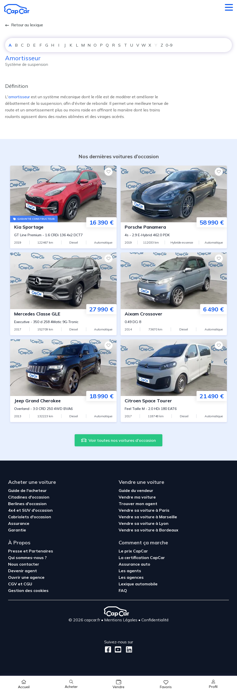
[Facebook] (108, 649)
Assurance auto (134, 564)
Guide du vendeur (136, 490)
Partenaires (41, 550)
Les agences (131, 577)
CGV (13, 583)
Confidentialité (155, 619)
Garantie (17, 529)
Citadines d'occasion (28, 497)
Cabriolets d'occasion (29, 516)
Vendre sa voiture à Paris (144, 510)
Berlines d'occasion (27, 503)
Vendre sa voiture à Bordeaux (148, 529)
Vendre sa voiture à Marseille (148, 516)
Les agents (130, 570)
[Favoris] (108, 172)
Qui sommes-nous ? (27, 557)
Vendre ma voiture (137, 497)
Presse (15, 550)
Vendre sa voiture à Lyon (143, 523)
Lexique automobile (138, 583)
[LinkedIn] (127, 649)
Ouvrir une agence (26, 577)
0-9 (169, 45)
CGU (28, 583)
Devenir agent (22, 570)
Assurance (18, 523)
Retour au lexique (24, 24)
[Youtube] (117, 649)
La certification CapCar (142, 557)
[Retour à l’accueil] (16, 9)
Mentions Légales (120, 619)
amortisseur (19, 96)
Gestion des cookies (28, 590)
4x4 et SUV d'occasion (30, 510)
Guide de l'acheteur (27, 490)
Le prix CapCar (133, 550)
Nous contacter (23, 564)
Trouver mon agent (138, 503)
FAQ (123, 590)
